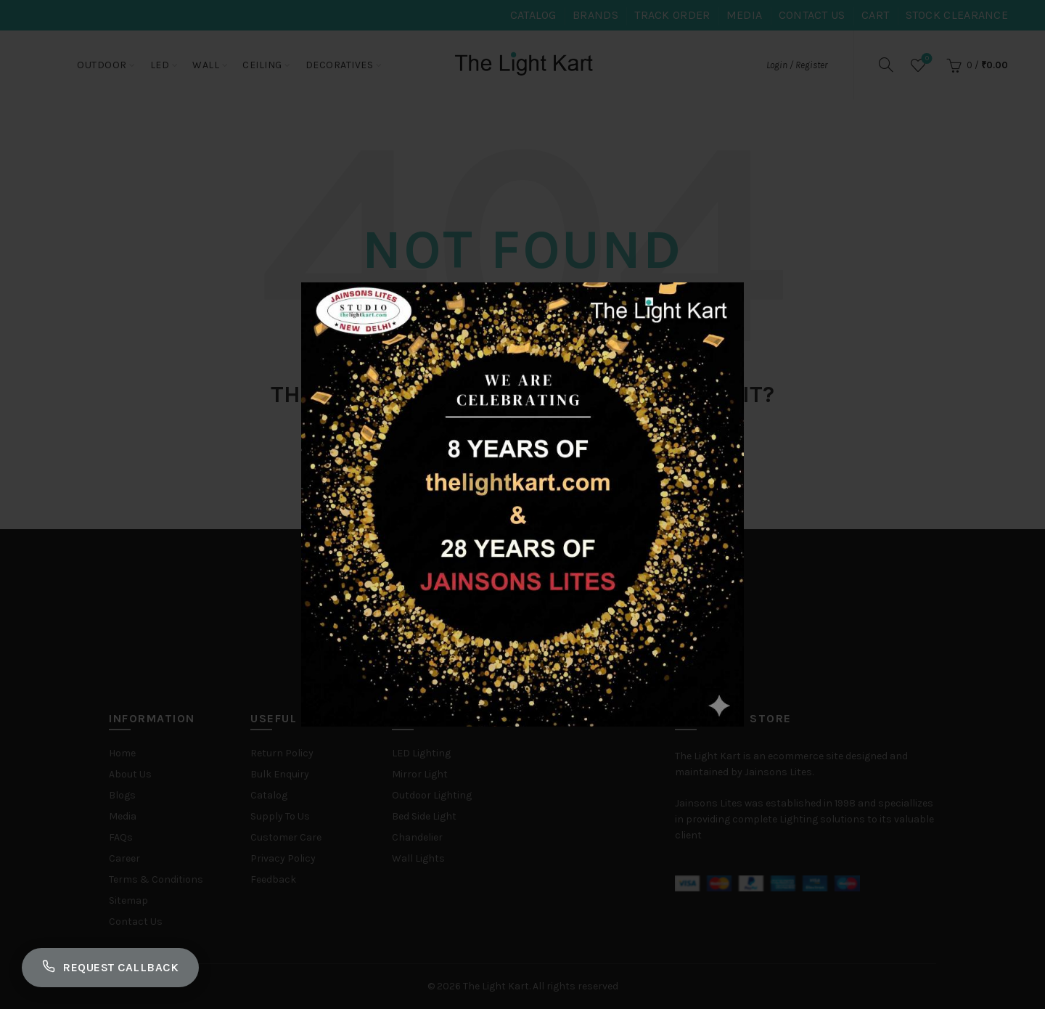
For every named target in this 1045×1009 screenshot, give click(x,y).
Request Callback (110, 968)
